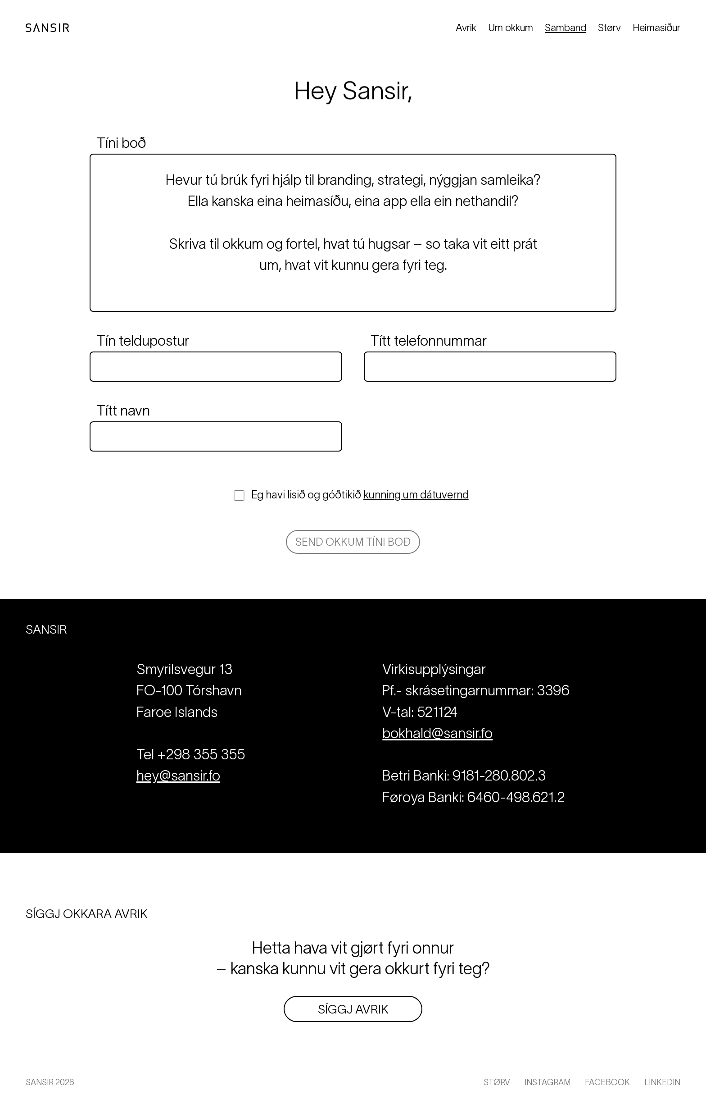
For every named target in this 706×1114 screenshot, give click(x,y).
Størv (609, 27)
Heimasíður (656, 27)
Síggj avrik (353, 1009)
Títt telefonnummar (429, 340)
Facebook (607, 1082)
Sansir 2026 (50, 1082)
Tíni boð (121, 143)
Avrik (466, 27)
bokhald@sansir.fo (437, 733)
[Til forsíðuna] (47, 27)
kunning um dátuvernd (416, 495)
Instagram (547, 1082)
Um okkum (510, 27)
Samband (565, 27)
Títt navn (123, 410)
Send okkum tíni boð (353, 542)
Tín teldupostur (143, 340)
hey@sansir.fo (178, 775)
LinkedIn (662, 1082)
